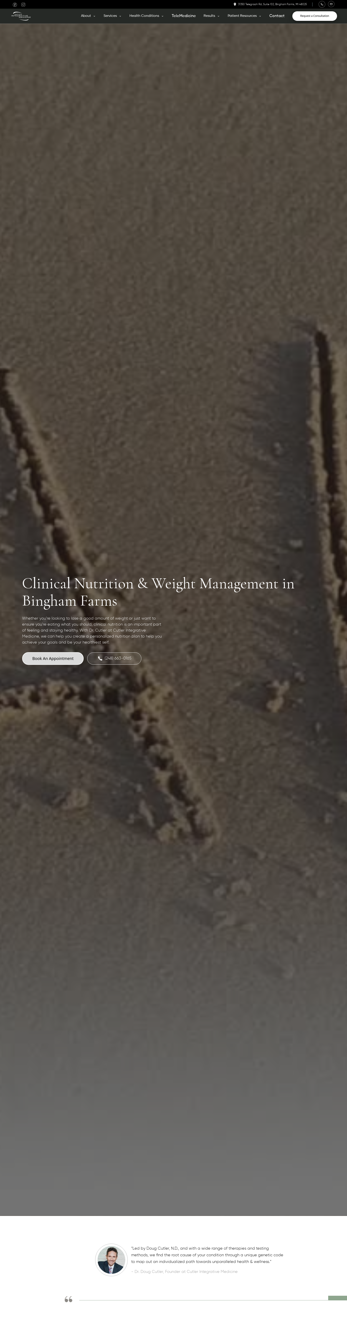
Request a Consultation (314, 16)
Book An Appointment (52, 658)
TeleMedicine (184, 16)
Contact (277, 16)
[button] (88, 16)
